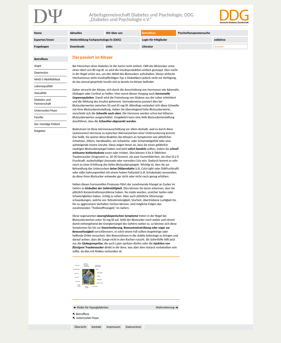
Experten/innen (44, 40)
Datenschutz (133, 327)
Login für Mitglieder (154, 40)
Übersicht (80, 327)
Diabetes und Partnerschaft (42, 102)
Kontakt (96, 327)
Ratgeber (40, 131)
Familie (38, 117)
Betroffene (149, 33)
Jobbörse (219, 40)
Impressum (113, 327)
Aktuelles (76, 33)
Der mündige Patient (47, 124)
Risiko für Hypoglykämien (92, 307)
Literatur (147, 46)
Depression (41, 72)
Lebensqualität (43, 86)
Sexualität (40, 93)
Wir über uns (114, 33)
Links (109, 46)
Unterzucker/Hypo (45, 110)
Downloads (77, 46)
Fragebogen (41, 46)
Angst (37, 66)
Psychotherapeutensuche (194, 33)
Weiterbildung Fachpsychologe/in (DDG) (95, 40)
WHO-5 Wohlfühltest (47, 79)
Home (38, 33)
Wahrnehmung (165, 307)
